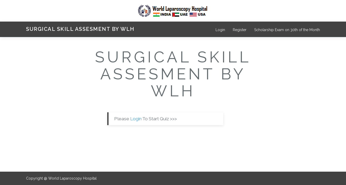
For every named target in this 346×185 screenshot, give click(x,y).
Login (220, 30)
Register (239, 30)
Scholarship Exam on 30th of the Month (287, 30)
